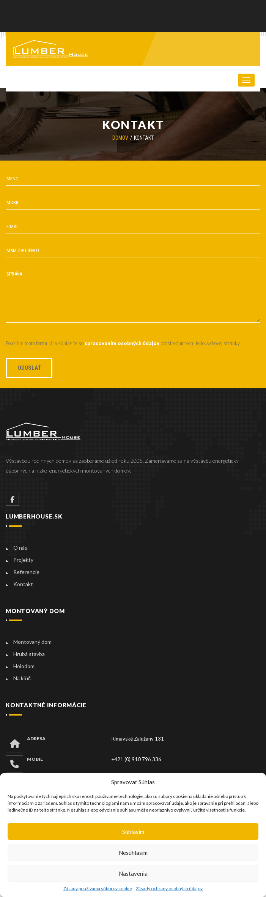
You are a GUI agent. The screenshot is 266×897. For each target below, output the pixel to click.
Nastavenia (133, 873)
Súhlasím (133, 831)
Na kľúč (22, 678)
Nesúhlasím (133, 852)
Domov (120, 138)
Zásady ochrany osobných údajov (169, 888)
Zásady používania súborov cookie (97, 888)
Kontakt (23, 584)
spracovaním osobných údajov (122, 343)
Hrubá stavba (29, 654)
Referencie (26, 572)
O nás (20, 547)
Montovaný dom (32, 641)
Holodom (24, 666)
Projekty (23, 559)
